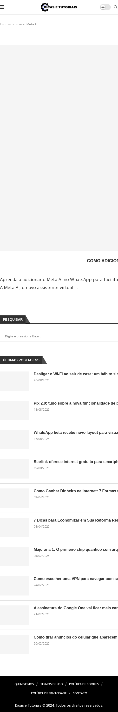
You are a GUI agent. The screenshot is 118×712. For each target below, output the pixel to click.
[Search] (115, 7)
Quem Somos (24, 684)
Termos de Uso (51, 684)
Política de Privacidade (48, 693)
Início (3, 24)
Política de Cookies (84, 684)
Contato (80, 693)
